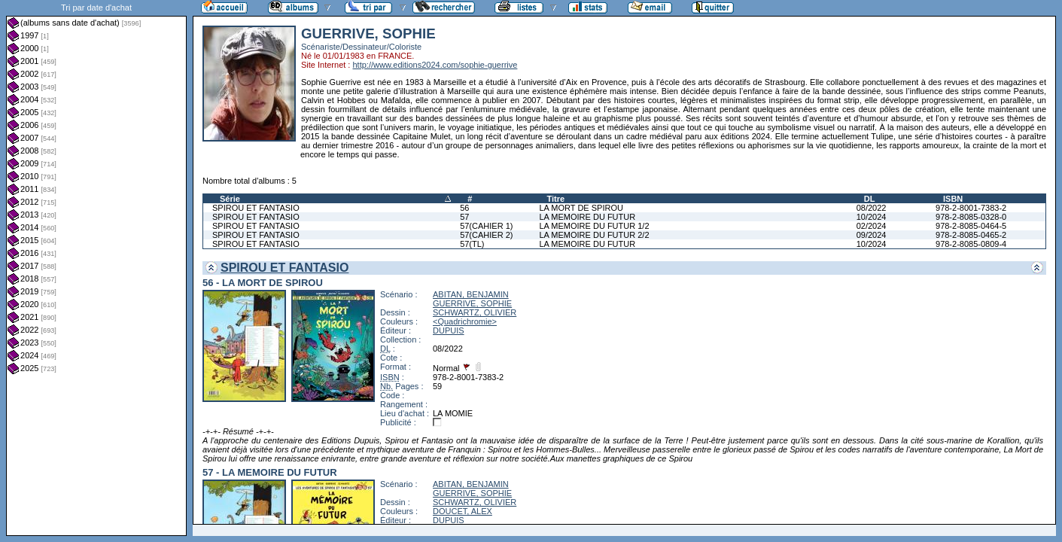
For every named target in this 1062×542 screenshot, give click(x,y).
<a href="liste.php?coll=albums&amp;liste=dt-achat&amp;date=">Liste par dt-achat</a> (96, 268)
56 (464, 207)
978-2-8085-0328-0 (971, 216)
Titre (555, 198)
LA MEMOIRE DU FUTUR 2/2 (594, 234)
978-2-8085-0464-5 (971, 225)
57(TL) (472, 243)
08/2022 (872, 207)
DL (869, 198)
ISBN (953, 198)
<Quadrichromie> (465, 321)
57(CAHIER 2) (486, 234)
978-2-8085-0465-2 (971, 234)
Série (230, 198)
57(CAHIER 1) (486, 225)
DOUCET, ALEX (462, 511)
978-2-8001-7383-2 (971, 207)
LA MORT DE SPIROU (580, 207)
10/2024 (872, 216)
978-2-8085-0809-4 (971, 243)
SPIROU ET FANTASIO (256, 207)
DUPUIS (448, 330)
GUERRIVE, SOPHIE (472, 303)
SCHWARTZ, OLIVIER (474, 312)
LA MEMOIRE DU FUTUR (587, 216)
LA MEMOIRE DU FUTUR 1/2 (594, 225)
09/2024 (872, 234)
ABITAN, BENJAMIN (471, 294)
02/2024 (872, 225)
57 (464, 216)
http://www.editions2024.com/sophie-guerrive (434, 64)
